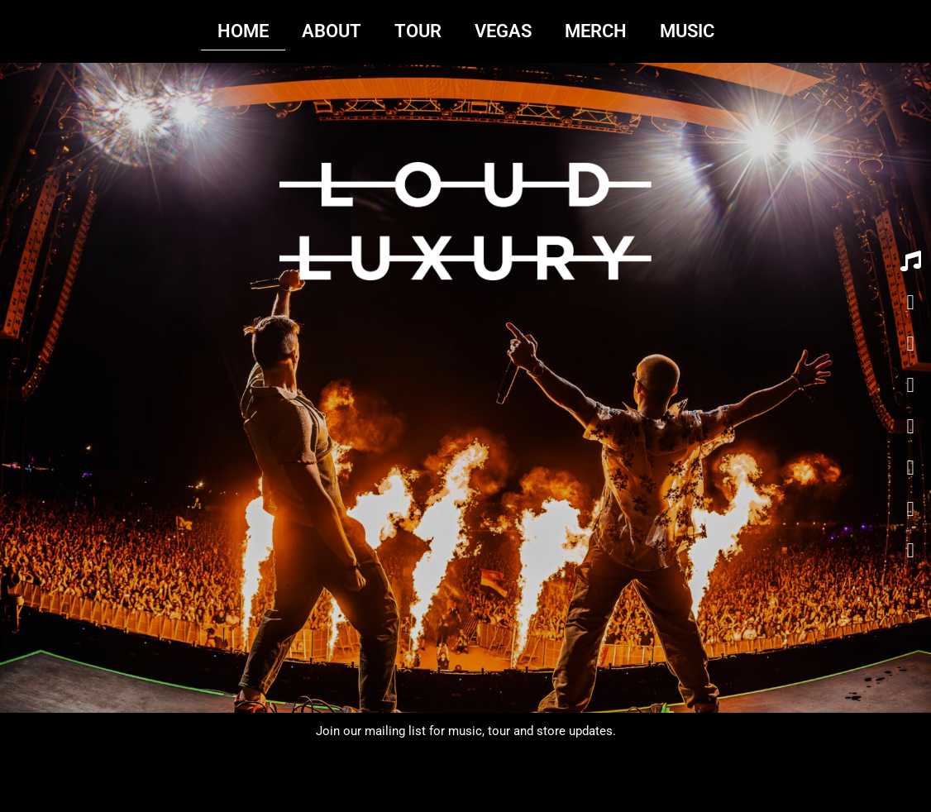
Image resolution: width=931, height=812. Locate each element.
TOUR (418, 31)
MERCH (596, 31)
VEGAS (503, 31)
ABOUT (331, 31)
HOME (243, 31)
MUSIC (687, 31)
